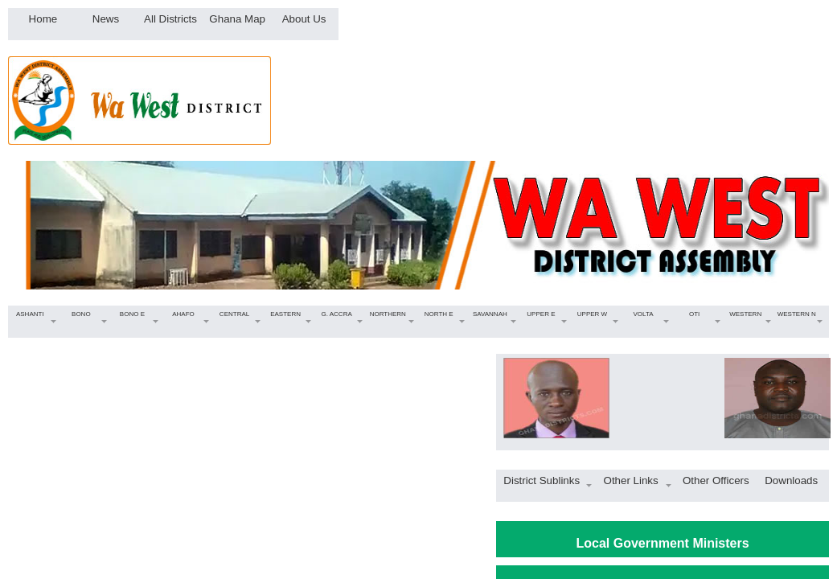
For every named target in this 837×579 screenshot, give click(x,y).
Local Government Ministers (662, 543)
